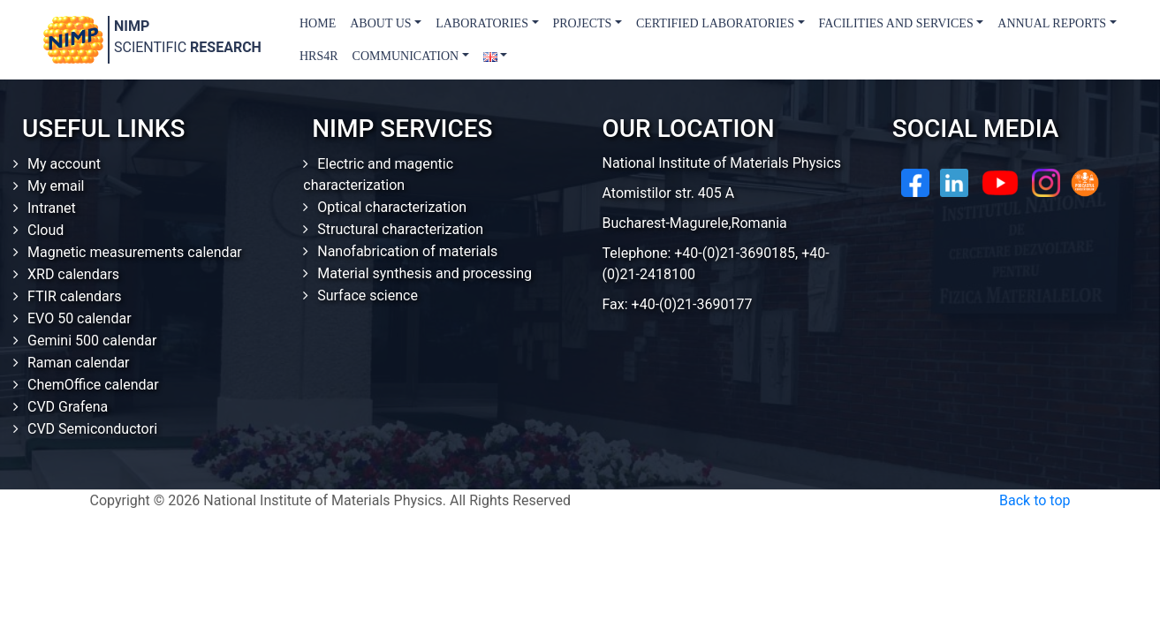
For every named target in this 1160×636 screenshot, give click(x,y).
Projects (582, 23)
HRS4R (318, 56)
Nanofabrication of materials (407, 251)
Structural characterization (400, 229)
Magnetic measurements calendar (134, 252)
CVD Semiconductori (92, 428)
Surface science (367, 295)
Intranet (51, 208)
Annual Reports (1051, 23)
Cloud (45, 230)
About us (380, 23)
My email (56, 186)
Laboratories (482, 23)
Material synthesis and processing (424, 273)
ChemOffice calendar (93, 384)
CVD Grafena (67, 406)
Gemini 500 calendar (91, 340)
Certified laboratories (715, 23)
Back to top (1034, 500)
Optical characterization (391, 207)
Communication (406, 56)
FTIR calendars (74, 296)
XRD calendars (73, 274)
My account (64, 163)
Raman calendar (78, 362)
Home (317, 23)
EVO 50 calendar (79, 318)
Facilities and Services (896, 23)
